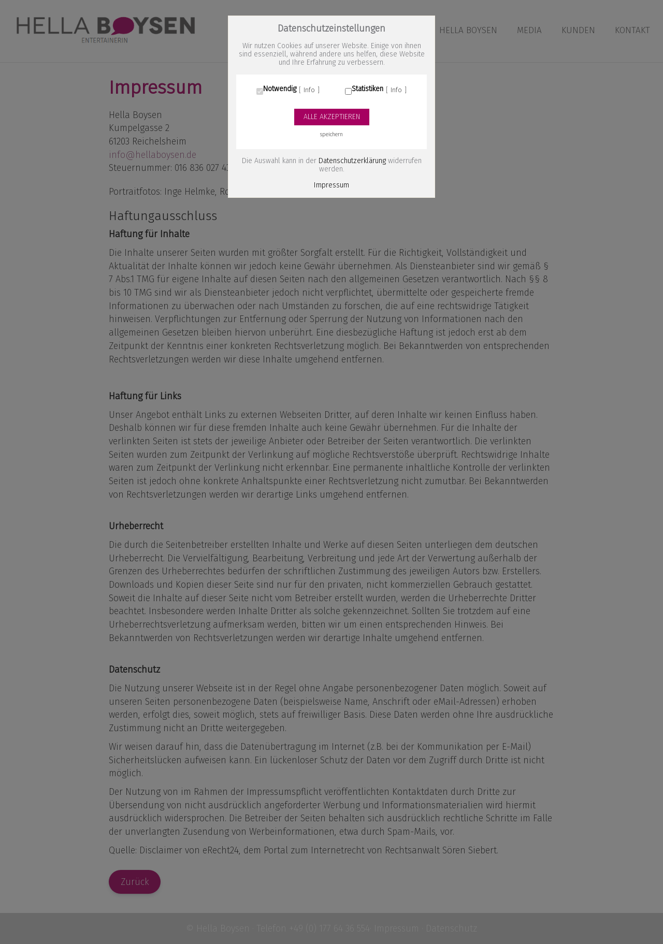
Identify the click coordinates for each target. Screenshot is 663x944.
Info (309, 90)
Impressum (331, 185)
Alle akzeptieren (332, 116)
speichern (331, 134)
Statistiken (367, 89)
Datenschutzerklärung (352, 160)
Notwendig (279, 89)
